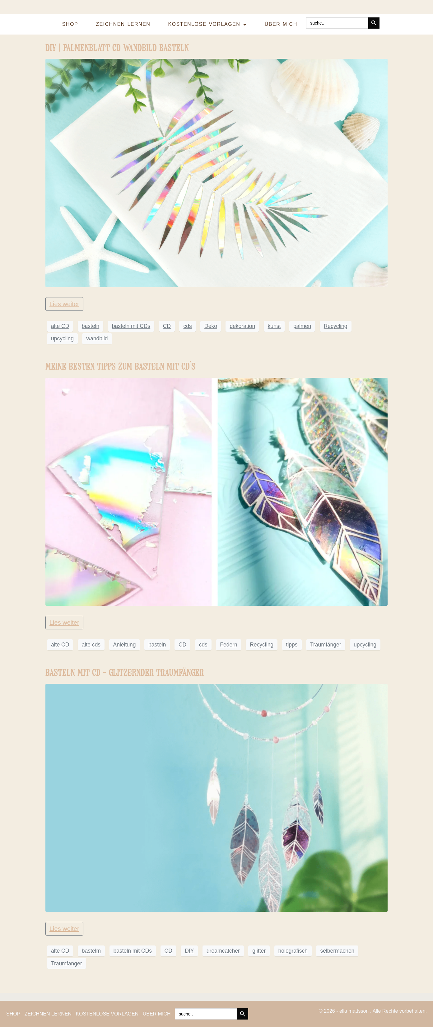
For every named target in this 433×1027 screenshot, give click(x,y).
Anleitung (124, 645)
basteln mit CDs (131, 326)
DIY (189, 951)
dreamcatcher (223, 951)
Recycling (335, 326)
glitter (259, 951)
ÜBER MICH (281, 24)
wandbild (97, 338)
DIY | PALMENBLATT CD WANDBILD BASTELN (117, 48)
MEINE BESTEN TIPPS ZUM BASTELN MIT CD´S (120, 366)
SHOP (70, 24)
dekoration (242, 326)
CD (167, 326)
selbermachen (337, 951)
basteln (90, 326)
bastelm (91, 951)
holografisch (293, 951)
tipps (292, 645)
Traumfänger (325, 645)
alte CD (60, 326)
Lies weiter (64, 304)
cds (187, 326)
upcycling (62, 338)
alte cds (91, 645)
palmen (302, 326)
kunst (274, 326)
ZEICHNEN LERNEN (123, 24)
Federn (228, 645)
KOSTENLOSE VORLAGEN (207, 24)
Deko (210, 326)
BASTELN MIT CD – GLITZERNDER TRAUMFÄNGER (124, 672)
